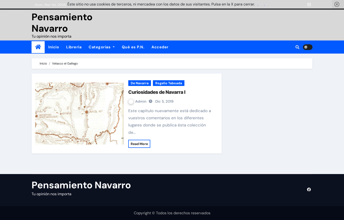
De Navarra (140, 83)
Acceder (160, 47)
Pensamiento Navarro (62, 23)
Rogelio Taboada (168, 83)
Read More (139, 144)
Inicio (53, 47)
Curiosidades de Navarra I (156, 92)
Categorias (102, 47)
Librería (73, 47)
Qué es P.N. (133, 47)
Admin (138, 101)
